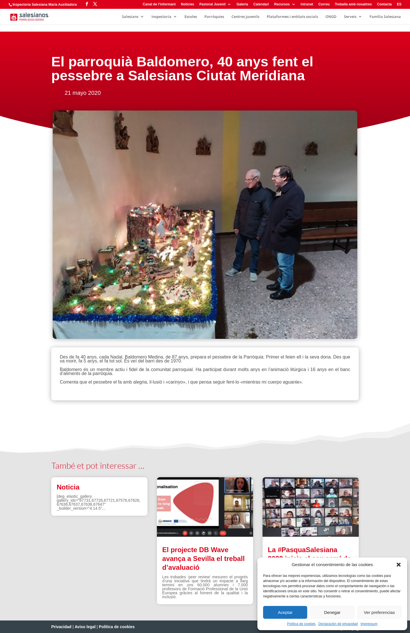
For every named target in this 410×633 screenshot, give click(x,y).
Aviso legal (85, 626)
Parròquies (214, 17)
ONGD (331, 17)
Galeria (242, 4)
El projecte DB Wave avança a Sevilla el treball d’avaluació (203, 558)
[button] (398, 565)
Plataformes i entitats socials (292, 17)
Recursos (282, 4)
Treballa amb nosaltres (353, 4)
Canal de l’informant (159, 4)
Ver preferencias (379, 612)
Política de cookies (301, 624)
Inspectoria (161, 17)
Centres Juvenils (245, 17)
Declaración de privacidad (338, 624)
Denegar (332, 612)
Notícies (187, 4)
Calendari (261, 4)
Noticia (68, 487)
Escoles (190, 17)
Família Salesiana (385, 17)
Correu (323, 4)
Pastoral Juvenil (212, 4)
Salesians (130, 17)
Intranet (307, 4)
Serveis (350, 17)
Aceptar (285, 612)
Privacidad (61, 626)
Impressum (368, 624)
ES (399, 4)
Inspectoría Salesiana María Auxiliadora (45, 5)
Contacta (384, 4)
